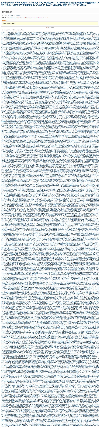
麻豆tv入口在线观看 (71, 203)
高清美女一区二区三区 (11, 260)
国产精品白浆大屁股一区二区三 (23, 105)
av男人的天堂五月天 (47, 96)
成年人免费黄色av (55, 201)
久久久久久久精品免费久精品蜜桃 (59, 108)
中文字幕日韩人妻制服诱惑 (60, 131)
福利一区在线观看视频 (76, 49)
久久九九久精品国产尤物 (25, 282)
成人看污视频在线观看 (93, 141)
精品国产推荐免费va (91, 400)
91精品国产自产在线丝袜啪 (31, 135)
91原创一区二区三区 (25, 210)
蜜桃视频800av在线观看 (38, 111)
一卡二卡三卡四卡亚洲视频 (35, 277)
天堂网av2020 (90, 196)
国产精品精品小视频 (75, 235)
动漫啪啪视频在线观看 (59, 48)
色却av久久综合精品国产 (46, 49)
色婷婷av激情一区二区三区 (52, 390)
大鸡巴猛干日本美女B (49, 161)
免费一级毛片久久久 (28, 309)
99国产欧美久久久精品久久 (25, 121)
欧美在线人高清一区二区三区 (60, 283)
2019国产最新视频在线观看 (64, 337)
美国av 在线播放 (36, 196)
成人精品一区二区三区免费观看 (84, 73)
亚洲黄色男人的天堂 (21, 154)
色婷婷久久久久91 (25, 219)
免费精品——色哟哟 (80, 353)
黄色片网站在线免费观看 (51, 229)
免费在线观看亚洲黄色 (62, 151)
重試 (8, 15)
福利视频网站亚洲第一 (72, 283)
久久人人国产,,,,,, (27, 90)
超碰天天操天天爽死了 (70, 128)
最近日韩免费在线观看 (14, 95)
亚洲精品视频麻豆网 (86, 423)
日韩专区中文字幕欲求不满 (86, 304)
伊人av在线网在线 (57, 392)
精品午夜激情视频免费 (79, 37)
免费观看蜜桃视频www (93, 126)
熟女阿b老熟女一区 (82, 183)
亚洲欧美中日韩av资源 (44, 154)
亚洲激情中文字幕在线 (17, 274)
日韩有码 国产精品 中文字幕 (31, 291)
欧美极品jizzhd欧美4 (14, 258)
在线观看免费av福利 (10, 371)
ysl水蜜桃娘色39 (19, 98)
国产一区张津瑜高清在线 (7, 242)
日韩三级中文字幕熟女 (76, 204)
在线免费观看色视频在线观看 (55, 210)
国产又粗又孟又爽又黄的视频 (83, 356)
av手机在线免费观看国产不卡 (12, 115)
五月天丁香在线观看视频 (41, 198)
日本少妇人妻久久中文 (41, 302)
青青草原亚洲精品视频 (22, 186)
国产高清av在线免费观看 (16, 149)
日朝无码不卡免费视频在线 (10, 365)
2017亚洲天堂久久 (78, 363)
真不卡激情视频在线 (70, 167)
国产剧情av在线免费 (79, 317)
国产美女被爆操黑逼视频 (49, 297)
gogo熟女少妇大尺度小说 (49, 130)
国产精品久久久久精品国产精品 (37, 62)
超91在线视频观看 (48, 355)
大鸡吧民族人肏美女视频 (38, 410)
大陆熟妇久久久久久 (69, 312)
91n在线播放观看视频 (82, 402)
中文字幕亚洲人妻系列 (55, 368)
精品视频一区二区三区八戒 (57, 278)
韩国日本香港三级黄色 (18, 125)
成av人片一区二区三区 (81, 125)
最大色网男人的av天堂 (68, 87)
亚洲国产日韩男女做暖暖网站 (15, 47)
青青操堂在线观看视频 (64, 406)
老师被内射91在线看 (83, 276)
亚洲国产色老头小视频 (48, 385)
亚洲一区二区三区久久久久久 (79, 42)
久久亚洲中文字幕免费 (21, 57)
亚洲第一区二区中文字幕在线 (53, 199)
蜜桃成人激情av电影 (47, 162)
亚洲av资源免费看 (66, 66)
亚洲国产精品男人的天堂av (17, 309)
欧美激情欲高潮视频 (9, 286)
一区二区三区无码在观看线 (83, 250)
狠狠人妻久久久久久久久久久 (36, 382)
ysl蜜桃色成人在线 (86, 171)
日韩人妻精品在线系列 (48, 33)
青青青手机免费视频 (89, 111)
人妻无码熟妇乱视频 (17, 66)
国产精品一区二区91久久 (68, 415)
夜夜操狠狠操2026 (55, 314)
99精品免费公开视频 (91, 39)
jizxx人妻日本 (47, 314)
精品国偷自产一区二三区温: (92, 308)
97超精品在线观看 (59, 362)
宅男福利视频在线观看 (89, 78)
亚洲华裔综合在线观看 (86, 223)
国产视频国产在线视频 (63, 73)
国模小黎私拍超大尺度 (79, 87)
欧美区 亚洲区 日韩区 (77, 115)
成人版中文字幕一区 (86, 51)
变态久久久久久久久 (28, 113)
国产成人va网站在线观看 (35, 214)
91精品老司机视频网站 (36, 43)
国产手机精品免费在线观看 (48, 312)
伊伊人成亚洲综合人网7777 (15, 131)
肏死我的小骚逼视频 (39, 56)
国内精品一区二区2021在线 (79, 105)
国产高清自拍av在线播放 (73, 301)
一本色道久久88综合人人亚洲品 (45, 203)
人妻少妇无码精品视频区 (25, 36)
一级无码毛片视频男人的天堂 (51, 166)
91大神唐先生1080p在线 (18, 97)
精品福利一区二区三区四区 (19, 298)
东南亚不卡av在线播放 (31, 54)
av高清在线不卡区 (4, 167)
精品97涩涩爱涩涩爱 (39, 370)
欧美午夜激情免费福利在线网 (23, 37)
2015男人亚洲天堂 (44, 179)
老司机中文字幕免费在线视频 (22, 38)
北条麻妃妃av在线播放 (44, 140)
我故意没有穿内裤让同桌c (88, 252)
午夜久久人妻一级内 (7, 146)
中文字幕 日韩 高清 (65, 176)
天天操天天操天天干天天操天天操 (18, 404)
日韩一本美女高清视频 (15, 108)
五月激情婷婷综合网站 (38, 317)
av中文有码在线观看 (18, 424)
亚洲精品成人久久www (74, 298)
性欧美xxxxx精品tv (38, 162)
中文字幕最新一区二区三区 (34, 126)
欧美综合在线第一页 (49, 120)
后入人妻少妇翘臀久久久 (49, 193)
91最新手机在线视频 (70, 353)
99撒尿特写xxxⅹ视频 (12, 154)
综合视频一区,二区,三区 (10, 170)
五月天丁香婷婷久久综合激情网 (59, 181)
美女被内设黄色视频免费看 (77, 335)
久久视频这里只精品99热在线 (59, 316)
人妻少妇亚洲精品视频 (51, 353)
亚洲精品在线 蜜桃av (66, 336)
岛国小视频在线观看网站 (55, 154)
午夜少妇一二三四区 (57, 263)
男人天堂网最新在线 (21, 188)
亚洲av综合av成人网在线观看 (23, 43)
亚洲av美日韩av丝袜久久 (72, 193)
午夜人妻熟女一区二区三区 (34, 51)
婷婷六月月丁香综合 (17, 268)
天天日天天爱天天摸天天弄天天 (74, 216)
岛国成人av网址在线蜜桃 (61, 118)
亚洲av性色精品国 (37, 309)
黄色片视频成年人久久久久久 (60, 327)
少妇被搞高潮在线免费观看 (48, 36)
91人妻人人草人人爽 (79, 77)
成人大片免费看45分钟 (49, 48)
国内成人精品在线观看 (42, 63)
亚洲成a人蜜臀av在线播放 (79, 194)
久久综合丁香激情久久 (77, 157)
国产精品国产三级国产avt (25, 209)
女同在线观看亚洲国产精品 (33, 154)
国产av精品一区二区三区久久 (73, 68)
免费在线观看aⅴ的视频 (38, 125)
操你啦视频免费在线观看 (27, 167)
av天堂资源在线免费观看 (71, 356)
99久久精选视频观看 (66, 140)
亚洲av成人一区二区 (57, 74)
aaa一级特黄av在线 (56, 96)
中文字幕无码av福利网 (29, 56)
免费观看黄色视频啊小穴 (85, 409)
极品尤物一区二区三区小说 (46, 352)
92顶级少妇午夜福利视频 (32, 57)
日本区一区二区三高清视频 (67, 392)
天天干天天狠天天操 (59, 77)
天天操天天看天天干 (62, 71)
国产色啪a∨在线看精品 (94, 127)
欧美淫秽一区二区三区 (80, 203)
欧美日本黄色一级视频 (45, 336)
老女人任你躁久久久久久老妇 (64, 113)
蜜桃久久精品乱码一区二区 (50, 167)
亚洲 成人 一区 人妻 (70, 160)
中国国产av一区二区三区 (62, 307)
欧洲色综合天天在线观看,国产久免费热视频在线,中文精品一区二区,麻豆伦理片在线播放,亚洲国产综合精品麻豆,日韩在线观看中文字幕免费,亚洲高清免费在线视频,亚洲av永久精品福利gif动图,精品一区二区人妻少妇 (47, 32)
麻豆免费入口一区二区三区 (87, 270)
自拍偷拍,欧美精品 (10, 150)
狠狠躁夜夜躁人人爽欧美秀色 (67, 83)
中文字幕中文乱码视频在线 (88, 284)
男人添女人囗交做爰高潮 (54, 347)
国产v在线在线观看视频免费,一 (15, 362)
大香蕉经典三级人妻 (52, 234)
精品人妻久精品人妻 (78, 296)
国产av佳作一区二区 (53, 184)
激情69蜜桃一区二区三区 (63, 272)
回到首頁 (18, 15)
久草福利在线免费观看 (92, 412)
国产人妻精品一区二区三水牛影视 (58, 67)
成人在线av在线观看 (27, 127)
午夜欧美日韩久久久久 (71, 247)
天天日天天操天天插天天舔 (57, 309)
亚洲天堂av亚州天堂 (79, 386)
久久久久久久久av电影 (19, 162)
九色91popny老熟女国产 (65, 384)
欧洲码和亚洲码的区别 (25, 263)
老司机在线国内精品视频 (44, 235)
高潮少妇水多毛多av (62, 260)
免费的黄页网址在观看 (47, 181)
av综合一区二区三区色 (63, 183)
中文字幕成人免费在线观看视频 (37, 193)
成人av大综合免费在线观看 (45, 69)
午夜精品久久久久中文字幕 (66, 220)
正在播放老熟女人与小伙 (93, 85)
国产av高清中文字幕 (8, 52)
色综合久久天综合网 (46, 52)
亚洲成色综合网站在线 (87, 401)
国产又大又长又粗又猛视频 (50, 348)
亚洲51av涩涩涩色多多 (49, 68)
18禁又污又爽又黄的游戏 (51, 145)
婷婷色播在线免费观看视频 (15, 34)
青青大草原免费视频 (59, 53)
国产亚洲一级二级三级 (62, 286)
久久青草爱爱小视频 (56, 264)
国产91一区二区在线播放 (69, 278)
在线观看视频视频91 (74, 357)
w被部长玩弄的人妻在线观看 (39, 415)
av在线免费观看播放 (38, 175)
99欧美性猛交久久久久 (46, 340)
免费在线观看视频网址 (92, 91)
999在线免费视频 (48, 74)
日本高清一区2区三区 (29, 68)
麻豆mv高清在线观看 (36, 121)
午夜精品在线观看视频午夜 (13, 121)
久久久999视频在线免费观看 (65, 331)
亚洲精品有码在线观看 (29, 405)
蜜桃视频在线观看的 (72, 208)
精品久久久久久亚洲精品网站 (16, 130)
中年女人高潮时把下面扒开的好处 (30, 272)
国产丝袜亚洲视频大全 (85, 313)
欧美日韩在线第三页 (60, 292)
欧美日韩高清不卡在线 (45, 107)
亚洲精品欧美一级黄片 (77, 213)
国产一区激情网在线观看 (36, 346)
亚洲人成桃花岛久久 (71, 85)
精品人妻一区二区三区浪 (49, 216)
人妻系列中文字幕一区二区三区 (57, 86)
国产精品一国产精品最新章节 (86, 63)
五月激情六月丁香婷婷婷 (48, 87)
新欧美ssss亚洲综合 (15, 206)
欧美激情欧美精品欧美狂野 (51, 267)
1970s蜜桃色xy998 (34, 78)
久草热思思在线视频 (60, 303)
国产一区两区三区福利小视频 (70, 273)
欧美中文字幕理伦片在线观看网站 (8, 86)
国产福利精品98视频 (11, 105)
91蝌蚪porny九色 (75, 294)
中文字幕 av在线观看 (72, 209)
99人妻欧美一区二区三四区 (18, 189)
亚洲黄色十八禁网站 (54, 384)
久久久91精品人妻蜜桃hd (6, 201)
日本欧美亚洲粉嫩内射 (74, 368)
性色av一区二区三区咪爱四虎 (87, 59)
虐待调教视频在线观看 (79, 102)
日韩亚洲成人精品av (50, 415)
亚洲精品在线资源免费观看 (30, 337)
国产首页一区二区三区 (17, 345)
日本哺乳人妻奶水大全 (59, 323)
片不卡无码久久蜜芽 (65, 319)
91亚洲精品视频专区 (56, 346)
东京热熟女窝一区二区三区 (51, 350)
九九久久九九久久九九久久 (68, 74)
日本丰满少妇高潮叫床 (91, 333)
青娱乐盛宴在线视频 (47, 306)
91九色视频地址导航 (29, 85)
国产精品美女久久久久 (91, 220)
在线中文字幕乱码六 (31, 198)
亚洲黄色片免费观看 (72, 73)
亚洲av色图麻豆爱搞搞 (62, 267)
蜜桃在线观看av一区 (42, 294)
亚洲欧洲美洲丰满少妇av (55, 336)
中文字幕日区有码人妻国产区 (35, 136)
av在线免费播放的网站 (19, 85)
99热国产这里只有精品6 (15, 355)
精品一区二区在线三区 (85, 211)
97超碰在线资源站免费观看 (54, 83)
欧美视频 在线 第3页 (20, 79)
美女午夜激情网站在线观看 (71, 48)
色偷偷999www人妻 (67, 95)
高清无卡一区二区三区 (89, 46)
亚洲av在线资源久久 (34, 392)
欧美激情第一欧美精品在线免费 (51, 209)
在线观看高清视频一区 (55, 211)
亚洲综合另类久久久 (58, 87)
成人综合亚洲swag (25, 193)
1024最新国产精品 (44, 116)
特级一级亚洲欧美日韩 (69, 77)
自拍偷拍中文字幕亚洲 (73, 396)
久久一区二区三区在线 (38, 252)
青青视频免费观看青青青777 (19, 368)
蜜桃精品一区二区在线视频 (83, 82)
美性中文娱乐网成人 (13, 117)
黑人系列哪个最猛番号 (64, 56)
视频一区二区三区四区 (91, 230)
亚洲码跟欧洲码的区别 (88, 293)
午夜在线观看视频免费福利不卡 (30, 58)
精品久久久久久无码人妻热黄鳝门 (85, 341)
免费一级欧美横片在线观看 (9, 137)
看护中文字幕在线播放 (64, 358)
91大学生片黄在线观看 (36, 343)
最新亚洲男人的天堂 (63, 365)
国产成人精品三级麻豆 (38, 167)
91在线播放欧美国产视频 (70, 206)
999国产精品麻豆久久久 (34, 179)
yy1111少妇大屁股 (18, 181)
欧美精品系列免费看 (73, 205)
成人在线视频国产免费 (14, 282)
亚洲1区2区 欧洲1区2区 (47, 254)
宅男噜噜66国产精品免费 (71, 41)
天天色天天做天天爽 (89, 279)
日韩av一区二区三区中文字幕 (57, 269)
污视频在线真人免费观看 (88, 121)
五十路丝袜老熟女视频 (56, 366)
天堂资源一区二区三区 (45, 37)
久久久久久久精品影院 (72, 108)
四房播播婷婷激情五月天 (24, 95)
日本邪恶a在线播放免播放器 (82, 72)
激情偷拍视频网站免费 (19, 291)
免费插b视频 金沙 (87, 96)
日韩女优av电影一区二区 (70, 47)
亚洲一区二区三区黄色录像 (60, 117)
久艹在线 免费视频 (90, 120)
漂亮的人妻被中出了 (27, 286)
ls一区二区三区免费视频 (18, 118)
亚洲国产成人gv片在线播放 (10, 83)
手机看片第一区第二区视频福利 (81, 188)
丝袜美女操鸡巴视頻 (17, 142)
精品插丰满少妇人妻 (26, 419)
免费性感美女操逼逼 (14, 414)
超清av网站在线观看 (82, 41)
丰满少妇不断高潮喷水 (11, 145)
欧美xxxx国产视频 (89, 167)
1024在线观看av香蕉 (68, 93)
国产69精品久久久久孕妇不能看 (70, 232)
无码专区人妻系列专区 (37, 108)
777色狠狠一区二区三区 (17, 301)
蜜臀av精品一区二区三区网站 (39, 395)
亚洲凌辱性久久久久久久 (22, 126)
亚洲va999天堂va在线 (45, 126)
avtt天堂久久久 (29, 313)
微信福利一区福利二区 (88, 146)
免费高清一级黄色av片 (60, 128)
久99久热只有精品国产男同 (22, 44)
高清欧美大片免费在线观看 (72, 418)
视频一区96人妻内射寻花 (81, 206)
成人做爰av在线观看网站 (59, 160)
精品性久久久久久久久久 (56, 52)
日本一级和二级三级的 (24, 107)
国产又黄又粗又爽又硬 (9, 74)
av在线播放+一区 (75, 299)
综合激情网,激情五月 (87, 360)
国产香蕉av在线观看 (46, 264)
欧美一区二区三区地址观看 (16, 215)
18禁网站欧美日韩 (61, 190)
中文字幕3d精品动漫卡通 (72, 122)
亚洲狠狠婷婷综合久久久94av (65, 88)
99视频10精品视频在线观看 (61, 82)
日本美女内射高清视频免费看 (54, 179)
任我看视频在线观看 (45, 93)
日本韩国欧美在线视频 (87, 264)
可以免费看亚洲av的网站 (81, 342)
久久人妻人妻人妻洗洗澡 (53, 165)
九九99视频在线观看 (33, 425)
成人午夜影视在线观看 (53, 164)
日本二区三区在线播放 (91, 203)
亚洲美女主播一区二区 (94, 181)
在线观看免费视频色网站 (18, 69)
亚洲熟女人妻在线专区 (82, 400)
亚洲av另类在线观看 (78, 392)
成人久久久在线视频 (44, 106)
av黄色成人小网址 (31, 418)
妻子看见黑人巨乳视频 (65, 58)
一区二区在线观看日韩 (52, 92)
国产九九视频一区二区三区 (80, 142)
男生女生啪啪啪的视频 (94, 281)
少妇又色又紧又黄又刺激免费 (68, 52)
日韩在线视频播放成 (29, 53)
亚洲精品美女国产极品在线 (32, 248)
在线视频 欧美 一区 (37, 49)
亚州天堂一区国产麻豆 (76, 90)
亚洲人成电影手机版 (50, 39)
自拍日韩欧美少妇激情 (40, 102)
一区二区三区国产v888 (19, 213)
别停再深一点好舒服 (13, 366)
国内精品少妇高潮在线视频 (66, 425)
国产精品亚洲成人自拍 (91, 178)
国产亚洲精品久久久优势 (23, 306)
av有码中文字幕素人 (75, 186)
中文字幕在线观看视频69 (72, 62)
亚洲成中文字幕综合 (83, 132)
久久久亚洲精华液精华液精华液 (81, 281)
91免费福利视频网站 (76, 59)
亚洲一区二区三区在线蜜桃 (53, 322)
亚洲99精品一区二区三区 (14, 263)
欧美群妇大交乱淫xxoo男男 (50, 174)
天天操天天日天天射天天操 (90, 86)
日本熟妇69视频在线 (14, 296)
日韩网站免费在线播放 (23, 87)
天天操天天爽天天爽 (32, 71)
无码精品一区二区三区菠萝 (66, 279)
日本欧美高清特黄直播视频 (74, 245)
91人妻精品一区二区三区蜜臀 (18, 184)
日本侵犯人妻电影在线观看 (17, 127)
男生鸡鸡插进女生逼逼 (56, 69)
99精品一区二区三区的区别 (15, 106)
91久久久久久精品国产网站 (72, 127)
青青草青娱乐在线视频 (21, 191)
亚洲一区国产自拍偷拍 (12, 380)
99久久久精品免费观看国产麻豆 (50, 382)
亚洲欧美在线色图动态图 (80, 67)
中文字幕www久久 (5, 396)
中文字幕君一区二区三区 (8, 81)
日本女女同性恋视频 (76, 165)
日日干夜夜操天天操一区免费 (13, 346)
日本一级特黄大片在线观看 (39, 225)
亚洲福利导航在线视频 (40, 91)
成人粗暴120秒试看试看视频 (63, 423)
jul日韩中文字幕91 (20, 53)
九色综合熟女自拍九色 (21, 190)
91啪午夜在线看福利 (77, 361)
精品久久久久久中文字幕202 (75, 272)
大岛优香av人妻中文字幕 (16, 111)
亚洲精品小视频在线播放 (35, 340)
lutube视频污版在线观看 (46, 66)
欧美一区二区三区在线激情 (58, 162)
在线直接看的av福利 (35, 93)
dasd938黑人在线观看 (19, 113)
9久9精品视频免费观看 (71, 92)
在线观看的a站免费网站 (55, 220)
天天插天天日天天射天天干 (87, 185)
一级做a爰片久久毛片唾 (41, 151)
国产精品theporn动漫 (15, 394)
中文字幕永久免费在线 (81, 128)
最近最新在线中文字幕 (14, 101)
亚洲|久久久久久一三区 (12, 88)
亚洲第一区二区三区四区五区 (46, 46)
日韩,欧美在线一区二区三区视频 (82, 162)
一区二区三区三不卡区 (30, 165)
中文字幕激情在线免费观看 (32, 140)
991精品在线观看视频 (66, 171)
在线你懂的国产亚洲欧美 (9, 235)
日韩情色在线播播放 (24, 391)
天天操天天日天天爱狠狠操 (6, 33)
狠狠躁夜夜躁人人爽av (11, 54)
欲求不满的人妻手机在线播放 (85, 407)
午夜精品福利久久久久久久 (30, 97)
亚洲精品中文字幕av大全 (58, 105)
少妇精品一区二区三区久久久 (47, 281)
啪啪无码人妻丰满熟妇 (87, 43)
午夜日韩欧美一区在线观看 (11, 188)
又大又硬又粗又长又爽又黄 (11, 352)
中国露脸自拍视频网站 (83, 396)
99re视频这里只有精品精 (52, 132)
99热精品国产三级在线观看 (23, 276)
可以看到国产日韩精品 (26, 367)
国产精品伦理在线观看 (92, 100)
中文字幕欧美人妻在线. (79, 154)
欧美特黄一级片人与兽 (21, 224)
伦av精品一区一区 (47, 141)
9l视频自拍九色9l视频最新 (76, 44)
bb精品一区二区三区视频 (10, 57)
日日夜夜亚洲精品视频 (57, 268)
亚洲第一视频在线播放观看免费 (37, 82)
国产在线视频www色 (20, 423)
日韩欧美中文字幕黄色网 (76, 169)
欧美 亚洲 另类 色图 (35, 134)
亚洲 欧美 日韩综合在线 (37, 264)
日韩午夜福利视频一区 (61, 411)
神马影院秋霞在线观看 (86, 165)
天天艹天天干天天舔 (59, 111)
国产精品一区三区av (27, 375)
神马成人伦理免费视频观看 (55, 172)
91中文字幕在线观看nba (58, 296)
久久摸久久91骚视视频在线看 (58, 379)
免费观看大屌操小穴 (20, 54)
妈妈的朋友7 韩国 (58, 410)
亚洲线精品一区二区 (45, 43)
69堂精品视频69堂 (43, 386)
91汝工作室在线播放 (72, 218)
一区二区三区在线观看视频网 (12, 319)
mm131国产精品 (18, 73)
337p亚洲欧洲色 (56, 279)
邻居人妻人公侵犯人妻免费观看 (81, 107)
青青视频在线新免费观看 (55, 51)
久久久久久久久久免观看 (30, 151)
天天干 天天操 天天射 (6, 100)
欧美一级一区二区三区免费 (75, 189)
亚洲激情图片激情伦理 (33, 41)
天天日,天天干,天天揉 (93, 175)
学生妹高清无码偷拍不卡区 (73, 54)
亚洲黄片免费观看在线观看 (52, 218)
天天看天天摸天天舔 (80, 111)
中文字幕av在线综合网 (19, 74)
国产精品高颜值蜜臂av (56, 258)
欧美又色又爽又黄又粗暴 (45, 90)
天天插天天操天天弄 (61, 92)
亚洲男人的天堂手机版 (89, 37)
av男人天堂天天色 (50, 405)
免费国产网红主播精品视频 (89, 346)
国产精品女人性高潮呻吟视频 (50, 286)
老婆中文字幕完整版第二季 (84, 286)
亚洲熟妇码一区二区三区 (87, 112)
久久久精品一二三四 (86, 144)
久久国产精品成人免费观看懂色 (81, 74)
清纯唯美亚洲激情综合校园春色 (86, 321)
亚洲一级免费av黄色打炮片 (72, 76)
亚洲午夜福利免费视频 (79, 166)
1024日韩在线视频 (46, 289)
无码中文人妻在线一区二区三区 (31, 172)
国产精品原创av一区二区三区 (79, 220)
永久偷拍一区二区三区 (89, 367)
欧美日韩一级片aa (27, 297)
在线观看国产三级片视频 (73, 152)
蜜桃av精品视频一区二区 (77, 88)
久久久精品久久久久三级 (67, 214)
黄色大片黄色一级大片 (87, 345)
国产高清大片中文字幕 (41, 337)
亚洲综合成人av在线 (80, 52)
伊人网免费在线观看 (55, 37)
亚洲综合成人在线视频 (8, 125)
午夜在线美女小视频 (5, 385)
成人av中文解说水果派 (19, 160)
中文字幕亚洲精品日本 (68, 361)
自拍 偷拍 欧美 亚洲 (50, 356)
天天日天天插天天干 (23, 176)
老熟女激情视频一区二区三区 (90, 331)
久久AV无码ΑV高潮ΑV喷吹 (92, 93)
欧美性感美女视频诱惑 (92, 41)
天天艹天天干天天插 (28, 178)
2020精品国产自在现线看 (41, 194)
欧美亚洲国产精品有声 (24, 214)
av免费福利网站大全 (65, 126)
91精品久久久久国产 (29, 74)
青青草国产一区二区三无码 (70, 53)
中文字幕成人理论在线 (67, 366)
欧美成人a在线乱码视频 (85, 161)
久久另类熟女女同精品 (36, 36)
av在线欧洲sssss (24, 71)
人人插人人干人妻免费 (17, 375)
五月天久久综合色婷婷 (58, 394)
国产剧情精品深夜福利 (76, 264)
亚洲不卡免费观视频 (84, 68)
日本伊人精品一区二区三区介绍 (45, 240)
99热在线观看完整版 (65, 211)
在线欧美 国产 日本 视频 (27, 73)
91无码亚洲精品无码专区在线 (56, 188)
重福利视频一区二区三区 (24, 134)
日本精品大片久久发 (20, 260)
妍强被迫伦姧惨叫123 (27, 52)
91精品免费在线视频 (7, 110)
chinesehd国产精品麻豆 (37, 96)
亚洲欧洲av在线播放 (47, 108)
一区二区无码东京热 (23, 51)
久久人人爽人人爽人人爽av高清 (21, 81)
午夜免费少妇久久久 (30, 91)
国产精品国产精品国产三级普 (67, 144)
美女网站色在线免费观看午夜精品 (84, 131)
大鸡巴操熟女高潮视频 (61, 63)
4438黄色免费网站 (88, 36)
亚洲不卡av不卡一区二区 (17, 341)
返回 (12, 15)
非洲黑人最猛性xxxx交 (54, 134)
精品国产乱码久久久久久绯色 (53, 294)
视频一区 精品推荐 (58, 375)
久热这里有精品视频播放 (10, 91)
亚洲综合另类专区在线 (76, 347)
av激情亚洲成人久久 (56, 121)
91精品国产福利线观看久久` (90, 69)
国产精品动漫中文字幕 (28, 350)
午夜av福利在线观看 (83, 253)
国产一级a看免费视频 (14, 134)
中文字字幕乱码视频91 (81, 149)
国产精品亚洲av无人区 (6, 225)
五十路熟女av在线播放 (18, 250)
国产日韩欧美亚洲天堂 (74, 274)
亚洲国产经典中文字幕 (50, 47)
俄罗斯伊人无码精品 (50, 53)
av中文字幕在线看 (71, 145)
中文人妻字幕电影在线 (51, 79)
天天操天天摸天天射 (57, 49)
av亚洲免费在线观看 (41, 92)
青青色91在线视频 (24, 312)
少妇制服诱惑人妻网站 (55, 257)
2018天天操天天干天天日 (14, 204)
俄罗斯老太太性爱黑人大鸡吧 (88, 213)
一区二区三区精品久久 (23, 253)
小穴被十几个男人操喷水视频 (82, 81)
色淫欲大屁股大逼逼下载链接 (47, 262)
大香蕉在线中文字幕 (31, 265)
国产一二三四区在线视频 (80, 308)
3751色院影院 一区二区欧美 (45, 221)
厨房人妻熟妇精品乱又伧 (55, 156)
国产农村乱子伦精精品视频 (38, 267)
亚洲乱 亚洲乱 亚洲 (45, 215)
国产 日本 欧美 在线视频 (89, 268)
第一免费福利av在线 (64, 253)
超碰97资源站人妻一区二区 (57, 330)
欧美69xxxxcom (31, 348)
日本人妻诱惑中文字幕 (60, 367)
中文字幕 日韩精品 (33, 244)
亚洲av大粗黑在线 (39, 141)
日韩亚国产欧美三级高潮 (88, 139)
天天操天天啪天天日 (12, 238)
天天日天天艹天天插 (38, 402)
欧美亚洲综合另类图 (22, 336)
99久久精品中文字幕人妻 (64, 387)
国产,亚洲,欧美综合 (63, 219)
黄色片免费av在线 (67, 59)
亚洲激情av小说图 (82, 120)
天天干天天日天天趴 (26, 146)
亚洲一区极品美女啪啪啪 (43, 213)
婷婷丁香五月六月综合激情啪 (21, 351)
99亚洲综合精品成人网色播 (8, 85)
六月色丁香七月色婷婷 (11, 132)
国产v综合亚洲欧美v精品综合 (50, 38)
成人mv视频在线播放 (33, 276)
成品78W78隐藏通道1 (21, 116)
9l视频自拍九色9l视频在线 (58, 81)
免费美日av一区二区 (42, 71)
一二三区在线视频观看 (73, 98)
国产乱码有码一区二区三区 (67, 96)
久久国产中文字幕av (8, 120)
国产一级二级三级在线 (18, 58)
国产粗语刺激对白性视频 (71, 326)
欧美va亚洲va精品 (82, 39)
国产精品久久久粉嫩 (71, 82)
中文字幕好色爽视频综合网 (26, 48)
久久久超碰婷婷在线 (30, 141)
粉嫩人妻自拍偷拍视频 (85, 137)
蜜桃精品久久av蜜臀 (91, 42)
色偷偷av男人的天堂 (49, 102)
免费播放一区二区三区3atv (80, 100)
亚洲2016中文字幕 (9, 171)
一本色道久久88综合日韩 (49, 111)
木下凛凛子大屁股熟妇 (85, 113)
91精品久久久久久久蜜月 (17, 233)
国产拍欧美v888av (17, 33)
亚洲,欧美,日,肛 (46, 220)
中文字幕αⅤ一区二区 (33, 81)
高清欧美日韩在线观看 (59, 120)
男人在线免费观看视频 (87, 44)
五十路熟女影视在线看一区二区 (59, 203)
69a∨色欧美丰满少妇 (63, 152)
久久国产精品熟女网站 (62, 245)
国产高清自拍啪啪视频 (29, 175)
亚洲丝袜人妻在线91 (6, 301)
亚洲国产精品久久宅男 (11, 53)
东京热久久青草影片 (62, 125)
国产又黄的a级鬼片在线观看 (91, 95)
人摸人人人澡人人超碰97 (7, 353)
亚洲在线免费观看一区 (18, 77)
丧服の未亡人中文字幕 (51, 303)
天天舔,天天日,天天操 (73, 229)
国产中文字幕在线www (71, 150)
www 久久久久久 (88, 254)
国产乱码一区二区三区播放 (17, 172)
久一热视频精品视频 (88, 159)
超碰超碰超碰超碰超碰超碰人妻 (35, 87)
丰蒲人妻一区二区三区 (29, 137)
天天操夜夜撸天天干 (81, 208)
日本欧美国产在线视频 (44, 152)
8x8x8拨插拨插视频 (17, 52)
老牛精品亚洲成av (37, 189)
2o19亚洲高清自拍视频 (64, 139)
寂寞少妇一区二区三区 (75, 289)
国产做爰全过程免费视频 (40, 150)
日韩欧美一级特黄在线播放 (36, 263)
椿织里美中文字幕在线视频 (37, 174)
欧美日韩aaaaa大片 (11, 190)
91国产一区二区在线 (22, 348)
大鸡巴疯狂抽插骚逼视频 (29, 325)
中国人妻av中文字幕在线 (83, 147)
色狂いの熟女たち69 (51, 150)
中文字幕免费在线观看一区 (37, 316)
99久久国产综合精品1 (44, 335)
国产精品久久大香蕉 (78, 252)
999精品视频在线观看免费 (28, 353)
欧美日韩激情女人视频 (47, 293)
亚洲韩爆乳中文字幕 (9, 247)
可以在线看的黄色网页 (34, 319)
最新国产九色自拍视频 (39, 292)
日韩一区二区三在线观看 (59, 381)
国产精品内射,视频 (51, 362)
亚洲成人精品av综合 (57, 46)
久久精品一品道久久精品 (31, 112)
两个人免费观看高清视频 (67, 233)
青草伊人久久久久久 (21, 311)
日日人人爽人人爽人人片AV (38, 283)
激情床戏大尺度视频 (44, 134)
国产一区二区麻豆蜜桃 (62, 79)
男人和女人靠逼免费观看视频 (30, 139)
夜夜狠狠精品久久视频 (59, 239)
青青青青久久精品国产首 (24, 230)
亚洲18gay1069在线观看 (51, 54)
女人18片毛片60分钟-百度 (51, 301)
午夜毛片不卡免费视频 (89, 318)
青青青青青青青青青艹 (60, 420)
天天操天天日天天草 (65, 44)
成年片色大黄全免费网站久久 (69, 224)
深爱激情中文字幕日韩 (23, 64)
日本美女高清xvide (34, 414)
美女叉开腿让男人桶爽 (44, 319)
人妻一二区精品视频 (15, 210)
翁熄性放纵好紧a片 (5, 282)
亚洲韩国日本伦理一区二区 (37, 228)
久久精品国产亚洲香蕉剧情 (8, 73)
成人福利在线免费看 (76, 103)
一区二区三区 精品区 (54, 219)
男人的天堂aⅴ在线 (54, 331)
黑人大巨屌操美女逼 (82, 218)
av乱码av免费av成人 (19, 67)
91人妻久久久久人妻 (71, 149)
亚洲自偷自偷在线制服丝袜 (14, 61)
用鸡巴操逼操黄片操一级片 (88, 34)
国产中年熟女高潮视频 (79, 258)
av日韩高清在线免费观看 (29, 229)
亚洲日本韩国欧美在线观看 (38, 128)
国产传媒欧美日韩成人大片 (22, 86)
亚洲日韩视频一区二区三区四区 (56, 59)
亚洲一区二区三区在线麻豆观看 (81, 83)
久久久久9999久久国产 (63, 116)
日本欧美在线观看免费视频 (26, 270)
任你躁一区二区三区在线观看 (83, 277)
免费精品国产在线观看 (5, 421)
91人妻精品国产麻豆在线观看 (13, 36)
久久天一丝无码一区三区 (26, 381)
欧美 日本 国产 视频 (64, 257)
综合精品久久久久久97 (25, 323)
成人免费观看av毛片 (83, 414)
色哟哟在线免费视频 (77, 96)
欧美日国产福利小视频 (7, 123)
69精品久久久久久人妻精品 (73, 118)
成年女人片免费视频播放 (44, 156)
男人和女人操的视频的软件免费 (67, 37)
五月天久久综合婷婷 (7, 166)
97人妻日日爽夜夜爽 (94, 314)
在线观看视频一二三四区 (35, 281)
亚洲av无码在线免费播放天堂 (14, 103)
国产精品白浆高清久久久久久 (60, 313)
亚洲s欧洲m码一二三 (36, 233)
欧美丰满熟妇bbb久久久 (7, 56)
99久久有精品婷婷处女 (29, 118)
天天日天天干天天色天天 (69, 81)
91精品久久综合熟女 (11, 243)
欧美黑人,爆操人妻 (32, 322)
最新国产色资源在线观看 (44, 157)
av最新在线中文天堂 (47, 342)
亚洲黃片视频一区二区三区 (22, 365)
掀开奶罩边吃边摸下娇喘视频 (84, 180)
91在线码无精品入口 (89, 242)
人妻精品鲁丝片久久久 (82, 340)
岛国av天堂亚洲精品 (7, 303)
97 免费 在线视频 (54, 289)
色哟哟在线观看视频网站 (73, 419)
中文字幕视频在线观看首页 (10, 37)
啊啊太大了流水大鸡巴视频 (58, 249)
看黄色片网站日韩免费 (90, 102)
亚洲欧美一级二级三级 (57, 115)
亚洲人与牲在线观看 (34, 195)
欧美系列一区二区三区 (15, 209)
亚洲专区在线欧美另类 (39, 299)
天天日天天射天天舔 (6, 233)
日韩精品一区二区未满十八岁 (15, 167)
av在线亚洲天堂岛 (53, 311)
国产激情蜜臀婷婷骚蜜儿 (81, 57)
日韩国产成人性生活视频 (77, 69)
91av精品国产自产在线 (79, 292)
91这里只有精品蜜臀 (92, 307)
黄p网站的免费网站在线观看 (42, 165)
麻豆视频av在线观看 (93, 205)
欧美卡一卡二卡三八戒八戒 (57, 363)
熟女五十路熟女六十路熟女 (40, 118)
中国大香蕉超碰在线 (90, 58)
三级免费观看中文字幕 (9, 288)
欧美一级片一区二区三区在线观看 (59, 340)
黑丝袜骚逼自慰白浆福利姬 (18, 72)
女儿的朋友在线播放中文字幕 (74, 185)
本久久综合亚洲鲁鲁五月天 (54, 123)
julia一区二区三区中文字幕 (18, 178)
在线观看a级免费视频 (60, 91)
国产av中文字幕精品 (11, 112)
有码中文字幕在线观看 (39, 101)
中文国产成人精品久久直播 (6, 58)
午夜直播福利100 (52, 288)
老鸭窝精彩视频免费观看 (62, 135)
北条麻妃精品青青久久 (83, 338)
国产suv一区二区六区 (94, 235)
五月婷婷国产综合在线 (5, 149)
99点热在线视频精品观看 (36, 366)
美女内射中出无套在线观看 (71, 190)
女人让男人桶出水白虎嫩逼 (73, 175)
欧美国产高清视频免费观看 (12, 306)
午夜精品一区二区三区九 (34, 243)
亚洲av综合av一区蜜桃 (47, 346)
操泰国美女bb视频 (33, 132)
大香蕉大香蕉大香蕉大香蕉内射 (84, 150)
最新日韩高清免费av (49, 160)
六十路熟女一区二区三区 (9, 223)
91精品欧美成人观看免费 (7, 181)
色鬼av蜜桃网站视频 (5, 316)
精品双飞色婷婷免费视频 (42, 139)
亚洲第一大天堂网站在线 (86, 164)
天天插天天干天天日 (19, 150)
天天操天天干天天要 (44, 287)
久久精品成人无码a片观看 (9, 44)
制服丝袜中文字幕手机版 (9, 98)
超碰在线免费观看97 (71, 288)
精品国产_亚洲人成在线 (72, 391)
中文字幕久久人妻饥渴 (17, 166)
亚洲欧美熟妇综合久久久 (52, 71)
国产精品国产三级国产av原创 (22, 392)
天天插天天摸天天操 (64, 276)
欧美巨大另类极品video (57, 306)
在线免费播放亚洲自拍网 (73, 321)
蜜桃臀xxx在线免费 (68, 105)
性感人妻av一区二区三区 (41, 190)
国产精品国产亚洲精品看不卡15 (55, 224)
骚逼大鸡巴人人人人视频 (44, 41)
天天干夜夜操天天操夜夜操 (73, 79)
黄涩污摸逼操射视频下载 (44, 318)
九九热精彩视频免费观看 (64, 78)
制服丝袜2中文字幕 (30, 102)
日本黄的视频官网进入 (27, 201)
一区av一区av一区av (25, 273)
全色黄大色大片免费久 (55, 284)
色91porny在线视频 (52, 135)
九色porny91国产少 (15, 107)
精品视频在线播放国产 (81, 64)
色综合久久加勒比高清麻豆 (44, 363)
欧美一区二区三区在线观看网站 (76, 139)
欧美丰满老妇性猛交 (75, 170)
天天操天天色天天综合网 (36, 105)
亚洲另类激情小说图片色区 (29, 194)
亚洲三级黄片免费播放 (55, 404)
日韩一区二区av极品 (62, 54)
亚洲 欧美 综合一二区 (75, 140)
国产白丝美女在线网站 (14, 214)
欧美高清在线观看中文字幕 (47, 282)
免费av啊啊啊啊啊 (78, 221)
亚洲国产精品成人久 (46, 366)
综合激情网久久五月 (9, 299)
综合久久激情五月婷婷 (42, 244)
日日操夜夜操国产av (25, 106)
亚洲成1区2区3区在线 (49, 62)
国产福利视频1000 (26, 82)
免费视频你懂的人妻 (69, 239)
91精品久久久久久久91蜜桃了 (27, 103)
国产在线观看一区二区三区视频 (50, 247)
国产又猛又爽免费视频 (88, 296)
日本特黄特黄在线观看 (9, 389)
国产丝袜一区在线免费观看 (92, 110)
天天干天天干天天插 (61, 311)
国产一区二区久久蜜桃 (71, 131)
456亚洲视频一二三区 (25, 346)
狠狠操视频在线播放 (71, 125)
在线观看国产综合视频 (81, 106)
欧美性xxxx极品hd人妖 (12, 156)
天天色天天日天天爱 (77, 425)
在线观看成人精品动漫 (39, 110)
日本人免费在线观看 (52, 274)
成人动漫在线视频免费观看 (27, 410)
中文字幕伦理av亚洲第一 (85, 123)
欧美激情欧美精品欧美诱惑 (22, 136)
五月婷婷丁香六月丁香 (92, 67)
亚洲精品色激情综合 (8, 139)
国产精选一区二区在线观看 (48, 131)
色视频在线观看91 (50, 265)
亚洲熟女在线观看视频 (52, 73)
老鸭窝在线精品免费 (54, 41)
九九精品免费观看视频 (34, 42)
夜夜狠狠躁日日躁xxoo (33, 227)
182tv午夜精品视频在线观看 (68, 416)
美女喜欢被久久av (30, 39)
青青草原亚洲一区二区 (60, 110)
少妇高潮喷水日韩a (91, 33)
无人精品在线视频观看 (89, 328)
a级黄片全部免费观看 (36, 394)
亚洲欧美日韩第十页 (49, 381)
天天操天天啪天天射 (89, 53)
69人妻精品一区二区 (81, 33)
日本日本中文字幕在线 (46, 200)
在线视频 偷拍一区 (37, 215)
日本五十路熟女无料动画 (71, 33)
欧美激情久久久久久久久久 (20, 288)
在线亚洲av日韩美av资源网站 (40, 234)
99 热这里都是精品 (14, 230)
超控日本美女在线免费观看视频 (27, 199)
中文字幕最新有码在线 (64, 134)
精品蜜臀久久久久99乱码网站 (34, 64)
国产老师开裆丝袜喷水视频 (89, 115)
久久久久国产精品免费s (14, 270)
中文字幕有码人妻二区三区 (80, 93)
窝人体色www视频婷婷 (5, 309)
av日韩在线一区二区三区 (31, 63)
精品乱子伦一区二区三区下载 (70, 249)
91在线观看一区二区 (63, 209)
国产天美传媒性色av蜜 (5, 164)
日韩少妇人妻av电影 (73, 180)
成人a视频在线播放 (57, 214)
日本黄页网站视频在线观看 (38, 297)
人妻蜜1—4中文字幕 (78, 312)
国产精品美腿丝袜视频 (65, 404)
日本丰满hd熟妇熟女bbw (47, 117)
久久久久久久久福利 (8, 97)
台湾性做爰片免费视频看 (59, 386)
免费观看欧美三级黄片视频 (55, 106)
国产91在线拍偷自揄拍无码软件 (50, 113)
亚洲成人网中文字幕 (77, 51)
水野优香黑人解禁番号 (93, 132)
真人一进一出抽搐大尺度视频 (84, 122)
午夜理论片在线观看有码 (39, 166)
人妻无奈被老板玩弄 (42, 253)
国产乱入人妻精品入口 (20, 165)
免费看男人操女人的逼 (33, 221)
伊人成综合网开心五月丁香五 (41, 164)
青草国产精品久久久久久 (47, 142)
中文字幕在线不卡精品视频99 (15, 289)
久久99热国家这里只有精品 (60, 149)
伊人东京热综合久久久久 (52, 208)
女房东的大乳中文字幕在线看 (45, 276)
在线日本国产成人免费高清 (29, 98)
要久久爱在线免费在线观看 (67, 172)
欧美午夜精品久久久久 (70, 72)
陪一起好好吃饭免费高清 (85, 170)
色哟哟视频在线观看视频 (35, 61)
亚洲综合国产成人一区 (41, 54)
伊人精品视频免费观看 (21, 140)
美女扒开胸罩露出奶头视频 (53, 244)
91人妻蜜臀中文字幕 (48, 252)
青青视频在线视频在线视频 (41, 325)
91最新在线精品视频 (67, 210)
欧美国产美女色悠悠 (21, 180)
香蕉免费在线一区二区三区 (79, 322)
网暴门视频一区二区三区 (32, 157)
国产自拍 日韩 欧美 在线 (10, 116)
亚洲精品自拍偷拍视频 (79, 86)
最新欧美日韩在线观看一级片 (10, 278)
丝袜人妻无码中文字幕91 (36, 293)
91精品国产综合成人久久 (32, 211)
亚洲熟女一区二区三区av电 (58, 240)
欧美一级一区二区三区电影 (6, 128)
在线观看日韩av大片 (25, 293)
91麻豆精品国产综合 (93, 147)
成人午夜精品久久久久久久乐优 (22, 281)
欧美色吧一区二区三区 (7, 72)
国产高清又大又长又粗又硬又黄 (63, 302)
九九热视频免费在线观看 (38, 48)
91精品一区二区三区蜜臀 (16, 264)
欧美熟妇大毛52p (18, 247)
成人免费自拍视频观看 (39, 74)
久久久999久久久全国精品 (53, 357)
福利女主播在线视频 (8, 381)
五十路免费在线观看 (69, 102)
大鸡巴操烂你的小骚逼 (89, 191)
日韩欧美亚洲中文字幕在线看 (37, 273)
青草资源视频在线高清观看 (42, 409)
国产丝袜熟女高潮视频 (52, 260)
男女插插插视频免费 (66, 103)
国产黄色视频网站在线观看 (48, 76)
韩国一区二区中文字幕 (27, 111)
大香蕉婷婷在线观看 (69, 107)
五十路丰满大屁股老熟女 (28, 130)
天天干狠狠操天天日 (26, 247)
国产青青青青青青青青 (84, 54)
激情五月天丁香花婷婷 (54, 97)
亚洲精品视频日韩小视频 (63, 229)
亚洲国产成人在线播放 (68, 385)
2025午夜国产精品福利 (37, 142)
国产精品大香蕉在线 (51, 118)
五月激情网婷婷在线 (62, 145)
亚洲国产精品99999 (74, 126)
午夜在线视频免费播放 (22, 88)
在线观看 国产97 (78, 144)
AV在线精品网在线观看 (72, 38)
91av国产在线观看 (57, 195)
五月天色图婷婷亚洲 (77, 306)
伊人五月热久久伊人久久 (53, 78)
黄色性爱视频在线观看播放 (64, 372)
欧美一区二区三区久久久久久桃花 (78, 58)
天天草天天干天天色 (42, 78)
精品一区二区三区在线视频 (47, 214)
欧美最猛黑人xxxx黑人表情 (65, 169)
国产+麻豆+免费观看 (61, 353)
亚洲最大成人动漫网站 (54, 358)
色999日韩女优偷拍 (49, 101)
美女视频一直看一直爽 (18, 147)
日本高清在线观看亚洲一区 (18, 151)
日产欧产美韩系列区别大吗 (34, 336)
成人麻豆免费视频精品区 (33, 88)
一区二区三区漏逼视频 (10, 78)
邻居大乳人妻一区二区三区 (54, 248)
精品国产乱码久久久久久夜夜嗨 (92, 166)
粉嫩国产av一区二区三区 (60, 193)
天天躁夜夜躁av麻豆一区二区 (40, 237)
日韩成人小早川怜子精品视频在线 (62, 370)
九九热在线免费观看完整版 (79, 179)
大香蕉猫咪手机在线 (61, 178)
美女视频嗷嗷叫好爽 (45, 233)
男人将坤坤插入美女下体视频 (65, 291)
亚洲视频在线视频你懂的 (45, 278)
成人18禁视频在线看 (16, 267)
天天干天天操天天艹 (41, 145)
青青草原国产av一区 (48, 410)
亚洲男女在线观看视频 (83, 62)
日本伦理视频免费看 (37, 376)
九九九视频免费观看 (68, 86)
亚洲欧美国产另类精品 (87, 210)
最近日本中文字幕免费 (42, 112)
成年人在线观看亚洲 (41, 79)
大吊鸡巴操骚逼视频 (91, 130)
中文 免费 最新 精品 (6, 161)
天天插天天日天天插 (25, 33)
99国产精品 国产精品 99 (55, 318)
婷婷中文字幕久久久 (36, 399)
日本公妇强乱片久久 (20, 145)
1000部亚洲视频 (55, 276)
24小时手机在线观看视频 (35, 416)
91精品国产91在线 (77, 330)
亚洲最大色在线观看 (20, 234)
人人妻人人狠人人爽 (89, 184)
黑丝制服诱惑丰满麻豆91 (67, 61)
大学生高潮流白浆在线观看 (15, 76)
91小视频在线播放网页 (49, 149)
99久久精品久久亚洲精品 (72, 380)
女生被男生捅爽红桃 (18, 242)
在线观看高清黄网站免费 (37, 375)
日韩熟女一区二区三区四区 (71, 379)
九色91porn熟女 (54, 189)
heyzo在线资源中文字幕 (92, 218)
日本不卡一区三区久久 (48, 242)
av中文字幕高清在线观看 (71, 91)
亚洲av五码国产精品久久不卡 (35, 254)
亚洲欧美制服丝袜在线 (31, 288)
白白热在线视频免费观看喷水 (75, 34)
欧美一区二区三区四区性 (85, 301)
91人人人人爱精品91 (8, 147)
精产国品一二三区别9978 (40, 353)
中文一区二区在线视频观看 (22, 227)
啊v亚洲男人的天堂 (12, 386)
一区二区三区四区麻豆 (5, 127)
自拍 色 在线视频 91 (92, 107)
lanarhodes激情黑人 (39, 68)
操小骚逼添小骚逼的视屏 (27, 66)
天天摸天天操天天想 (70, 67)
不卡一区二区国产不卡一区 (18, 255)
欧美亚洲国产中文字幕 (68, 142)
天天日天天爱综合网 (13, 195)
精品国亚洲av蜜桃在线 (8, 298)
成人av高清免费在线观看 (14, 240)
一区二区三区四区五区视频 (89, 61)
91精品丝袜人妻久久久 (92, 288)
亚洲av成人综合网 (81, 53)
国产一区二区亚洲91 (69, 110)
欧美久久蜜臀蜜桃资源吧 (49, 411)
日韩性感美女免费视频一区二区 (73, 174)
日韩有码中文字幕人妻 (48, 103)
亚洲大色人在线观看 (22, 59)
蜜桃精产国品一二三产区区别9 (40, 73)
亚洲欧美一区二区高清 (37, 77)
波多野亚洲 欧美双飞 (48, 155)
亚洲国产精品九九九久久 (6, 274)
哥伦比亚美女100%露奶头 (66, 121)
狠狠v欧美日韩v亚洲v (86, 216)
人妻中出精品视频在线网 (43, 59)
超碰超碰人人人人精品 (42, 135)
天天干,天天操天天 (48, 273)
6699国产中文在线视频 (92, 38)
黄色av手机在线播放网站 (46, 268)
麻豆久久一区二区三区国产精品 (9, 126)
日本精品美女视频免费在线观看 (82, 145)
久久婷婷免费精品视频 (76, 284)
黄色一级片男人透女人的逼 (84, 374)
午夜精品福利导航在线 (46, 121)
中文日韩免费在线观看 (45, 42)
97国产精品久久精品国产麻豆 (31, 184)
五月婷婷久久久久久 (26, 264)
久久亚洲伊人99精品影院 (87, 90)
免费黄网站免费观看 (26, 268)
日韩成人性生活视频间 (69, 293)
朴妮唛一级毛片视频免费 (10, 224)
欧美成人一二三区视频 (72, 147)
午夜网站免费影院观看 (71, 325)
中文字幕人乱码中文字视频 (65, 335)
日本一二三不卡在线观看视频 (86, 382)
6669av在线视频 (55, 228)
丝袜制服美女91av (47, 228)
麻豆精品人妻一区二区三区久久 (39, 34)
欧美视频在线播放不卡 (18, 357)
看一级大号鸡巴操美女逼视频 (72, 181)
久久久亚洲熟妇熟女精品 (85, 289)
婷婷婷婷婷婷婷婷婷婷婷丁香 (51, 137)
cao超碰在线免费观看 (69, 155)
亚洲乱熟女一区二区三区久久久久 (46, 377)
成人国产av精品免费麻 (78, 121)
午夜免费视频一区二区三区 (56, 215)
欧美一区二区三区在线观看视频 (92, 322)
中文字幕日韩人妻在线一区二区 (19, 102)
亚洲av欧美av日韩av (32, 44)
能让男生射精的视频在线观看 (11, 169)
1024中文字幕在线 (29, 223)
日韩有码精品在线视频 (16, 219)
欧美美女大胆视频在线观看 (68, 195)
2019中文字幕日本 (72, 151)
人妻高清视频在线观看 (19, 411)
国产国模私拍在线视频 (72, 311)
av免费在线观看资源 (84, 235)
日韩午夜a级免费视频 (82, 267)
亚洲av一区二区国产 (26, 232)
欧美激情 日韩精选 (73, 227)
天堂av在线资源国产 (43, 88)
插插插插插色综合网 (38, 130)
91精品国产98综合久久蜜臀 (39, 127)
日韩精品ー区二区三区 (51, 395)
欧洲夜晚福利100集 (53, 272)
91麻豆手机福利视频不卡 (42, 274)
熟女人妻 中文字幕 (17, 120)
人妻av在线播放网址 (11, 38)
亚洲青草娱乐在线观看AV (43, 58)
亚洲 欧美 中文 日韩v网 (26, 76)
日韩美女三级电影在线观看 (44, 185)
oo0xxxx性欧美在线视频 (86, 389)
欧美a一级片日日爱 (18, 294)
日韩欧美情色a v (5, 230)
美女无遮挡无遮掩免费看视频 (31, 205)
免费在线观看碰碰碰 (18, 318)
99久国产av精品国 (50, 225)
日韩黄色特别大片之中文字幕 (67, 154)
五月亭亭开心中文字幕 (30, 183)
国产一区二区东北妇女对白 (10, 136)
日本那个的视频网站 (32, 86)
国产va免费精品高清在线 (27, 47)
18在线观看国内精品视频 (22, 322)
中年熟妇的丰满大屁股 (87, 66)
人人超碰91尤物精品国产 (80, 155)
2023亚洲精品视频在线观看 (33, 412)
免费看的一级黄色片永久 (83, 391)
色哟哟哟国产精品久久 (44, 407)
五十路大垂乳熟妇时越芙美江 (31, 67)
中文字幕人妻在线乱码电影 (63, 414)
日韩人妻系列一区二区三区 (46, 115)
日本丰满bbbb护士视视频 (50, 206)
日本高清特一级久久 (35, 146)
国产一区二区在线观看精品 (17, 272)
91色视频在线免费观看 (14, 342)
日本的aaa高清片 (37, 66)
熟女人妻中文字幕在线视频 (52, 291)
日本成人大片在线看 (89, 105)
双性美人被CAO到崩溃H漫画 (64, 390)
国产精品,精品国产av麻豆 (91, 260)
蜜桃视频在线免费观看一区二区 (36, 38)
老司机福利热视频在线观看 (66, 213)
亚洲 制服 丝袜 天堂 (9, 418)
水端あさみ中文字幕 (36, 52)
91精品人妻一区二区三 (77, 210)
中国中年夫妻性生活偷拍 (93, 327)
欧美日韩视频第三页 (64, 97)
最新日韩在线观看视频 (26, 93)
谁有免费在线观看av (91, 381)
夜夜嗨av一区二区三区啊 (39, 85)
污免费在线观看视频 (84, 181)
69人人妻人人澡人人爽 (90, 52)
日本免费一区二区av (17, 96)
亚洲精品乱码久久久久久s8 (93, 208)
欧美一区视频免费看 (90, 155)
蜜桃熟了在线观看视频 (73, 132)
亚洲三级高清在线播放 (9, 415)
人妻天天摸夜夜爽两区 (13, 179)
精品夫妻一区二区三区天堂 (84, 108)
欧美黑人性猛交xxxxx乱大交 (37, 419)
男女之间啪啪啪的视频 (89, 317)
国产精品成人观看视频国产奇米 (51, 56)
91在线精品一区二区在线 (91, 117)
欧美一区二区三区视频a (74, 350)
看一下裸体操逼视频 (14, 407)
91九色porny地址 (64, 199)
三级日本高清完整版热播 (67, 156)
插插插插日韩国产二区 (36, 396)
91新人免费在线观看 (72, 371)
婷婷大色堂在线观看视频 (23, 117)
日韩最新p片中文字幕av (26, 34)
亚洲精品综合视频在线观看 (15, 155)
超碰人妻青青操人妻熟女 (38, 350)
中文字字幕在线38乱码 (61, 288)
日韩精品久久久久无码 (92, 365)
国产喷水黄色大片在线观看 (93, 420)
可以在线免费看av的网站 (45, 144)
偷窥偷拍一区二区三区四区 (67, 141)
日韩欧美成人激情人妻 (47, 232)
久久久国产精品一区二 (57, 399)
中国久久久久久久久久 (78, 61)
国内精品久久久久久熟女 (42, 389)
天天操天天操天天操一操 (55, 176)
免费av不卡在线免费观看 (10, 46)
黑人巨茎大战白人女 (94, 76)
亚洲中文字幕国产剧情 (49, 313)
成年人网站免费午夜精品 (39, 39)
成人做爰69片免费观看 (86, 291)
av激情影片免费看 (36, 90)
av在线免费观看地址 (10, 67)
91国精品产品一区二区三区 (79, 279)
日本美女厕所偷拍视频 (9, 218)
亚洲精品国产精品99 (50, 238)
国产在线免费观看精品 (19, 218)
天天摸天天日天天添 (86, 330)
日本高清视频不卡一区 (12, 157)
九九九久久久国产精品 (63, 180)
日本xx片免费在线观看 (30, 260)
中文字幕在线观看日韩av (67, 42)
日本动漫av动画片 (29, 220)
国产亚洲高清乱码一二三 (92, 48)
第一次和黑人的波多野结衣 (16, 232)
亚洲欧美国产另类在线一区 (78, 191)
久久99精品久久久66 (84, 294)
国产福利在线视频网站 (23, 41)
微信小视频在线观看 (86, 169)
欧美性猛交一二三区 (64, 368)
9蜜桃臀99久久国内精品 (11, 313)
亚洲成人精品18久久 (24, 249)
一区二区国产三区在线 (46, 171)
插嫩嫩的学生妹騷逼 (66, 49)
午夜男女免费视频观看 (90, 154)
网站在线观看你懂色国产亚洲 (83, 92)
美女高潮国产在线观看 (52, 230)
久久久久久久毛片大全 (32, 59)
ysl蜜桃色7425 (62, 41)
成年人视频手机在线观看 (61, 147)
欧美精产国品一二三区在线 (40, 199)
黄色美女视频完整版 (23, 331)
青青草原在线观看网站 (12, 43)
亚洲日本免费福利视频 (42, 401)
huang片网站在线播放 (5, 107)
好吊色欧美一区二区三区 (55, 61)
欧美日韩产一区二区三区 (28, 424)
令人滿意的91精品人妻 (54, 205)
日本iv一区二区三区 (94, 162)
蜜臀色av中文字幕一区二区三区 (31, 69)
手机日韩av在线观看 (46, 201)
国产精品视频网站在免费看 (61, 39)
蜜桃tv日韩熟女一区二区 (51, 255)
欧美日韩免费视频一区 (65, 123)
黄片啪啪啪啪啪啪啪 (77, 156)
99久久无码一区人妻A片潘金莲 (46, 195)
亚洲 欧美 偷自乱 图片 (10, 141)
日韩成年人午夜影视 (14, 333)
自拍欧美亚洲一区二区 (49, 82)
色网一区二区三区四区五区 (9, 358)
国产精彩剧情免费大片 (21, 83)
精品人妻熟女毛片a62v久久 (78, 184)
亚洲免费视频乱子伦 (83, 98)
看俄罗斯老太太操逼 (60, 317)
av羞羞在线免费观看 (31, 83)
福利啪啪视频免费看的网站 (28, 110)
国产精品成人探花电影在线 (28, 120)
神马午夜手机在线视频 (92, 199)
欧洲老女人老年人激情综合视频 (45, 81)
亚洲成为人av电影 (64, 374)
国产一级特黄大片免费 (34, 384)
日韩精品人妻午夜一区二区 (80, 239)
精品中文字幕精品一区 (36, 181)
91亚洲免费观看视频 (27, 327)
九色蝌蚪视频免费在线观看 (61, 62)
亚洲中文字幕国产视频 (85, 118)
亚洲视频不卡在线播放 (85, 350)
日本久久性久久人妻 (58, 242)
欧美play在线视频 (83, 365)
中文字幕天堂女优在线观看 (22, 244)
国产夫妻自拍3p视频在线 (35, 169)
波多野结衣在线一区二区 (46, 196)
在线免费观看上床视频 (38, 149)
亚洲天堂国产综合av (28, 100)
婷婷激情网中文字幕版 (13, 253)
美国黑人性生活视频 (27, 77)
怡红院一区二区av (17, 82)
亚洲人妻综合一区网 (27, 171)
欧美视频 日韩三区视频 (50, 91)
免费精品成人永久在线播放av (26, 296)
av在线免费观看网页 (64, 205)
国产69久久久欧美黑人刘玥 (88, 156)
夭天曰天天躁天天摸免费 (86, 302)
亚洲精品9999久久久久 (57, 136)
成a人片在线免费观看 (9, 165)
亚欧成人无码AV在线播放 (56, 233)
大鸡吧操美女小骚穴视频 (91, 269)
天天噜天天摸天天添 (56, 90)
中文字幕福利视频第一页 (48, 327)
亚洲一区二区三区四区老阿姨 (30, 92)
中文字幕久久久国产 (45, 343)
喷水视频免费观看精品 (79, 36)
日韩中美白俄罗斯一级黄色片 (36, 155)
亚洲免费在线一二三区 (24, 384)
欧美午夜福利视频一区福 (67, 51)
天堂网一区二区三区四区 (64, 259)
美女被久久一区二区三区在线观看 (14, 376)
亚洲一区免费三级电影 (73, 135)
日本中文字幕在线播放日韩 (40, 218)
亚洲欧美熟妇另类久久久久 (76, 358)
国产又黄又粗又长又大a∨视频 (18, 123)
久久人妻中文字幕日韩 (76, 171)
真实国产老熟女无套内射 (90, 233)
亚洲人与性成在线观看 (5, 312)
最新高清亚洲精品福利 (11, 244)
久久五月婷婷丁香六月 (54, 412)
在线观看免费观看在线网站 (74, 219)
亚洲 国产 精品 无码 (51, 190)
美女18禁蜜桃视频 (27, 420)
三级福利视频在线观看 (87, 134)
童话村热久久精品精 (92, 74)
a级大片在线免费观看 (52, 112)
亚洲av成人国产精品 (31, 208)
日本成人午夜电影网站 (18, 139)
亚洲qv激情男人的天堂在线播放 (9, 392)
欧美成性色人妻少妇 (58, 36)
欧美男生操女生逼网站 (76, 43)
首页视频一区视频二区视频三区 (82, 282)
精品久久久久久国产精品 (90, 179)
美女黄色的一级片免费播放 (6, 77)
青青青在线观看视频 (18, 245)
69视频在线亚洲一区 (20, 46)
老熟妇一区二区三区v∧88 (39, 53)
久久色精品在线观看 (27, 49)
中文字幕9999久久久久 (92, 238)
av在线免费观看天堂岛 (39, 424)
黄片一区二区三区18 (84, 174)
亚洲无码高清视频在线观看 (65, 165)
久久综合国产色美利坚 (94, 200)
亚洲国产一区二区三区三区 (23, 386)
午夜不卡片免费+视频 (7, 250)
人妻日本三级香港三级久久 (82, 101)
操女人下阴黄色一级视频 (70, 111)
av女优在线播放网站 (45, 51)
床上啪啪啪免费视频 (81, 316)
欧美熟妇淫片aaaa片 (29, 218)
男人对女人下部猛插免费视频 (27, 379)
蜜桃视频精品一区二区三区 (84, 418)
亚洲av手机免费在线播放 (12, 87)
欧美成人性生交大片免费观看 (14, 257)
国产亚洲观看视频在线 (78, 214)
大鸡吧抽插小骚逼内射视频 (87, 103)
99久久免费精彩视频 (78, 293)
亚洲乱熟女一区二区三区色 (19, 63)
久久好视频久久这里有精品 (55, 44)
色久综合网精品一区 (16, 93)
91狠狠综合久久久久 (52, 198)
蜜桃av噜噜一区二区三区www (70, 120)
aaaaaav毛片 (92, 368)
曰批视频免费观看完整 (50, 128)
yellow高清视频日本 (86, 97)
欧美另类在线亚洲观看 (39, 120)
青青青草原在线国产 (57, 204)
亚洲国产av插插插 (26, 131)
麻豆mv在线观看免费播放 (47, 95)
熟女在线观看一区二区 (24, 42)
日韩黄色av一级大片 (88, 424)
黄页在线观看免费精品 (76, 201)
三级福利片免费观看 (82, 307)
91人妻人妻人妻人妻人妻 (73, 365)
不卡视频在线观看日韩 (18, 338)
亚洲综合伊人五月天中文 (37, 247)
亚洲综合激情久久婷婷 (28, 402)
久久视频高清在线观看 (21, 211)
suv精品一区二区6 (19, 237)
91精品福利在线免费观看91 (10, 390)
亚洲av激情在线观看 (45, 368)
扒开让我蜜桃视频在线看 (24, 239)
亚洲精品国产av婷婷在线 (79, 254)
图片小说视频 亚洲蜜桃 (7, 350)
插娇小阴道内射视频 (53, 152)
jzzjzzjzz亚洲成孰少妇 (60, 64)
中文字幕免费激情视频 (66, 90)
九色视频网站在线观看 (63, 34)
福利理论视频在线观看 (15, 48)
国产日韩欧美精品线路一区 (70, 101)
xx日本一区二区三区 (58, 308)
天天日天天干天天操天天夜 (40, 341)
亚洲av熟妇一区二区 (61, 38)
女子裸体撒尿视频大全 (31, 371)
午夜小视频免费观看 (63, 218)
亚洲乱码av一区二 (86, 201)
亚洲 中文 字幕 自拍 (13, 59)
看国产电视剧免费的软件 (58, 273)
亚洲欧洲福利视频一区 (45, 146)
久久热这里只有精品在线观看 (73, 63)
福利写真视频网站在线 (73, 395)
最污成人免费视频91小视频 (63, 198)
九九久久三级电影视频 (81, 47)
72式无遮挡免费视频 (80, 151)
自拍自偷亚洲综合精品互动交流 (40, 245)
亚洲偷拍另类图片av (48, 279)
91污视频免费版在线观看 (16, 161)
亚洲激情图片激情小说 (57, 361)
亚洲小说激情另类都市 (12, 335)
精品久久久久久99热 (13, 122)
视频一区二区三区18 (52, 116)
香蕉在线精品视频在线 (60, 72)
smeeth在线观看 (54, 235)
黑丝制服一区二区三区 (86, 140)
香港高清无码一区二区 (48, 263)
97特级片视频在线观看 (81, 196)
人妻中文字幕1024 (76, 291)
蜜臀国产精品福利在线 (63, 301)
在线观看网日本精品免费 (53, 325)
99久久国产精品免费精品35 (56, 287)
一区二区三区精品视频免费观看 (64, 112)
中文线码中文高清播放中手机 (13, 71)
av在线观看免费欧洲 (54, 185)
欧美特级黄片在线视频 (91, 262)
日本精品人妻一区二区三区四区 (57, 93)
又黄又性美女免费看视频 (34, 331)
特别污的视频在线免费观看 (12, 64)
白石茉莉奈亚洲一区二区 (78, 46)
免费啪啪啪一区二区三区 (80, 110)
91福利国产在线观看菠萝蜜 (86, 152)
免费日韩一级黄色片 (70, 117)
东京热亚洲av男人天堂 (49, 370)
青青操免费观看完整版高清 (61, 297)
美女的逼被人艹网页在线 (64, 409)
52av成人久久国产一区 (71, 159)
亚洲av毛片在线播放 (8, 159)
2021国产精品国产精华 (7, 175)
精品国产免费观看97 (91, 47)
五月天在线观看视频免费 (71, 333)
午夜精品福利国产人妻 (34, 391)
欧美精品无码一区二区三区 (49, 77)
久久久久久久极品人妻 (90, 385)
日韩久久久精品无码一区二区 (64, 351)
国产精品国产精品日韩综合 (53, 253)
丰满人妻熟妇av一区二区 (17, 229)
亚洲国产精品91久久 (34, 219)
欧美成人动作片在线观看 (59, 76)
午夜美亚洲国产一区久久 (43, 304)
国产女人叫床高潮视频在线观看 (25, 122)
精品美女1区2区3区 (85, 244)
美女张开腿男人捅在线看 (42, 406)
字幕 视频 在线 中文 (8, 294)
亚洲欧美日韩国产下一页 (70, 64)
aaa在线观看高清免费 (37, 76)
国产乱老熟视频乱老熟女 (62, 395)
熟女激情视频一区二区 (82, 91)
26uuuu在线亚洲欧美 (34, 210)
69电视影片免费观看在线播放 (32, 116)
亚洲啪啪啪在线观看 (56, 171)
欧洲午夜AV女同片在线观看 (43, 97)
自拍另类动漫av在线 (29, 159)
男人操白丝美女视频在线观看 (35, 204)
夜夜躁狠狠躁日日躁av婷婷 (10, 276)
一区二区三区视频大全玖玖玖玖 (68, 57)
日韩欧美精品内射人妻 (83, 127)
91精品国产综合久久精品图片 (33, 188)
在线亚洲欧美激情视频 (9, 194)
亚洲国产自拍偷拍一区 (32, 284)
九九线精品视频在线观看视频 (30, 357)
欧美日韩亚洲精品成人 (53, 88)
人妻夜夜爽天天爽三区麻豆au (17, 164)
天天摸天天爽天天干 (57, 66)
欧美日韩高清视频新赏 (60, 130)
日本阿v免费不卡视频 (29, 299)
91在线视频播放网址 (39, 72)
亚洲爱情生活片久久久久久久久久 (89, 390)
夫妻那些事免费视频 (27, 96)
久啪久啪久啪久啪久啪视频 (52, 34)
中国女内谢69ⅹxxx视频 (9, 198)
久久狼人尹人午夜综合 (8, 69)
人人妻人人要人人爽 (33, 240)
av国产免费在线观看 (37, 201)
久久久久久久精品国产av (65, 284)
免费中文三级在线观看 (20, 302)
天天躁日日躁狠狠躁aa (22, 208)
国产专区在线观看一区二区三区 (50, 125)
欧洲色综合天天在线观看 (24, 115)
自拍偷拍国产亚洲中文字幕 (83, 249)
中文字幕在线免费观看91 (6, 328)
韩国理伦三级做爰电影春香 (57, 343)
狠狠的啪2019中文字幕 (28, 225)
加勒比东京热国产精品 (20, 141)
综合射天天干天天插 (46, 189)
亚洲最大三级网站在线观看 (24, 366)
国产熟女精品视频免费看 (29, 150)
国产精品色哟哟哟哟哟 (60, 405)
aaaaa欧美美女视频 (14, 176)
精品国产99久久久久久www (10, 191)
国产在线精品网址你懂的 (13, 152)
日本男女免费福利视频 (59, 101)
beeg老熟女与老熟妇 (7, 412)
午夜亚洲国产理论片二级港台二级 (26, 101)
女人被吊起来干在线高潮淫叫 (11, 361)
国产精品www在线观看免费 (90, 263)
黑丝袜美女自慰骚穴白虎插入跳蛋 (66, 166)
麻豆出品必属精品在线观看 (93, 64)
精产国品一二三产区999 (39, 100)
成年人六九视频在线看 (7, 229)
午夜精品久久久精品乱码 (35, 200)
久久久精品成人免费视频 (44, 269)
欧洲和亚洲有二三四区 (59, 250)
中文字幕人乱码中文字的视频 (67, 328)
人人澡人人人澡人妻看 (60, 102)
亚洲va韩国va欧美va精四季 (78, 268)
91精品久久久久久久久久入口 (19, 372)
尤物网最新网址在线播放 (71, 130)
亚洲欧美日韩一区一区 (88, 221)
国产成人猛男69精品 (35, 106)
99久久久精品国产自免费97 (50, 159)
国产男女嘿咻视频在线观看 (76, 259)
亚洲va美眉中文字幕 (88, 237)
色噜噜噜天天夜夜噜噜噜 (51, 85)
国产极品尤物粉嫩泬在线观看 (36, 249)
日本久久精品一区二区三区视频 (48, 277)
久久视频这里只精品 (19, 137)
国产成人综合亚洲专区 (88, 88)
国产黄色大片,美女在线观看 (44, 67)
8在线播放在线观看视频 (43, 57)
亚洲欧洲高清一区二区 (91, 106)
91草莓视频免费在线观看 (13, 51)
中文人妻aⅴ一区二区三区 (18, 56)
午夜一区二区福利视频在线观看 (57, 107)
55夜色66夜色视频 (24, 240)
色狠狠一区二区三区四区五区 (48, 64)
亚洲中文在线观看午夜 (67, 46)
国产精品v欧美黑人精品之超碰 (20, 284)
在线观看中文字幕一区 (5, 49)
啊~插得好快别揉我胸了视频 (13, 249)
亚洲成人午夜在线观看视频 (76, 134)
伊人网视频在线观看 (9, 113)
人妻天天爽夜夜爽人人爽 (40, 98)
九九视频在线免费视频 (38, 313)
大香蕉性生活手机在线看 (65, 228)
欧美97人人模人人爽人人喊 (37, 33)
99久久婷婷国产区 (19, 90)
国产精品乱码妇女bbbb (73, 39)
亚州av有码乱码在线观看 (11, 185)
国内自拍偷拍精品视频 (23, 277)
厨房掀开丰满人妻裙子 (63, 164)
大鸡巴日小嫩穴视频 (17, 110)
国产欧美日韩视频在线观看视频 (19, 39)
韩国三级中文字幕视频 (61, 167)
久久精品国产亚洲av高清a (56, 42)
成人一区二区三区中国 (49, 100)
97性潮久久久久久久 (75, 113)
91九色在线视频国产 (59, 47)
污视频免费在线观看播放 (57, 196)
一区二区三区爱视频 (48, 175)
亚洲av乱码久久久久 (29, 234)
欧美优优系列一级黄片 (11, 140)
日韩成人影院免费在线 (41, 208)
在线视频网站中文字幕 (83, 205)
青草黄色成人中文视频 (14, 42)
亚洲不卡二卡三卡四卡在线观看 (77, 78)
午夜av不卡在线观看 (56, 141)
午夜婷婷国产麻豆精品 (10, 135)
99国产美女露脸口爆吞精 (66, 179)
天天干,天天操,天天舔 (20, 135)
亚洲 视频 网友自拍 (67, 43)
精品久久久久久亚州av (68, 36)
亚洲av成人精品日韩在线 (87, 204)
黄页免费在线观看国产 (82, 48)
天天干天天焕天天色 (88, 287)
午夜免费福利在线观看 (35, 107)
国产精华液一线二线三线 (46, 399)
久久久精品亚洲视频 (72, 183)
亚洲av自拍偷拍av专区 (34, 377)
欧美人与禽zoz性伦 (43, 224)
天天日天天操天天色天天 (39, 47)
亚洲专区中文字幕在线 (32, 185)
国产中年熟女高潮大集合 (40, 229)
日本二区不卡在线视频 (8, 314)
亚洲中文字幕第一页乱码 (42, 288)
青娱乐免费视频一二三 (30, 72)
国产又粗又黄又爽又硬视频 (53, 237)
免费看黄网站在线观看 (80, 117)
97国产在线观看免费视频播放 (81, 136)
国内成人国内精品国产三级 (55, 57)
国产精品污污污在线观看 (56, 146)
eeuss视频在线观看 (90, 239)
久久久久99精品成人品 (35, 37)
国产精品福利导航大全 (39, 159)
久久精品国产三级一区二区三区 (13, 62)
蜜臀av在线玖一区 (82, 333)
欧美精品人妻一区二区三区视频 (18, 183)
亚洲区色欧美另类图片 (36, 232)
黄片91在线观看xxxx (44, 243)
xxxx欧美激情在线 (8, 338)
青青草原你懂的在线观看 (28, 161)
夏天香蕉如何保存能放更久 (43, 86)
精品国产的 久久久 (13, 41)
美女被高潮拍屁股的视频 (60, 100)
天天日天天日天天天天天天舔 (21, 358)
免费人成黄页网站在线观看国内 (76, 56)
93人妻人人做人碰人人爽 (38, 122)
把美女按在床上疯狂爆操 (57, 293)
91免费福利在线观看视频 (82, 85)
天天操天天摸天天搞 (18, 171)
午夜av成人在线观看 (36, 332)
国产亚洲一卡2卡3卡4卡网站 (36, 117)
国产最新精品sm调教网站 (82, 325)
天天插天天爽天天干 (28, 125)
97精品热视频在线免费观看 (43, 284)
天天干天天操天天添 (45, 257)
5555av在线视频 (79, 367)
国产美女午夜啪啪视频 (82, 38)
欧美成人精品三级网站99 (43, 205)
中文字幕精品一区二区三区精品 (17, 92)
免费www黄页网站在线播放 (22, 132)
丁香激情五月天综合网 (67, 69)
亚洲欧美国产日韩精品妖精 (85, 357)
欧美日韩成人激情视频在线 (47, 421)
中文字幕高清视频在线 (50, 72)
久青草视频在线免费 (28, 245)
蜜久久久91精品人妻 (23, 425)
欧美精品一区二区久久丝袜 (38, 381)
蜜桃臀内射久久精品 (41, 132)
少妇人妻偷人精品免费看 (31, 79)
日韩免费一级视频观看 (19, 279)
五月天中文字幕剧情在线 (85, 257)
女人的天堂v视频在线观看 (39, 303)
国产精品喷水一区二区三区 (74, 164)
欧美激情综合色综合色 (19, 252)
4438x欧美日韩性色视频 (43, 44)
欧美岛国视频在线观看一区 (59, 33)
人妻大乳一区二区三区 (67, 115)
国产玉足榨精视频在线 (18, 405)
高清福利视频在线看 (51, 63)
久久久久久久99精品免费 (36, 95)
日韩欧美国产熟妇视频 (45, 384)
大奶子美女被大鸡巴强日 (54, 58)
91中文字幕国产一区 (69, 281)
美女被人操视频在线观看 (90, 415)
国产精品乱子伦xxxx (38, 385)
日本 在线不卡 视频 (18, 402)
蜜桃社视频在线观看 (82, 71)
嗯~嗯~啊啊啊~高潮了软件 (36, 131)
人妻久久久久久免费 (83, 126)
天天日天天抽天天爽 (77, 421)
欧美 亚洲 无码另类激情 (88, 56)
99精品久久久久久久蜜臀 (10, 211)
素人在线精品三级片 (66, 146)
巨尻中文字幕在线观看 (23, 179)
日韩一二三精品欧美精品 (62, 348)
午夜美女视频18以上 (33, 253)
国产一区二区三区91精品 (78, 332)
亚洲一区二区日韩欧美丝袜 (17, 49)
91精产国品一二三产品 (20, 371)
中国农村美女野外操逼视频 (42, 83)
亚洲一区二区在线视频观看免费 (89, 49)
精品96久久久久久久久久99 (51, 183)
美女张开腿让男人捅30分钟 (69, 136)
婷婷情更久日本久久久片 (83, 76)
